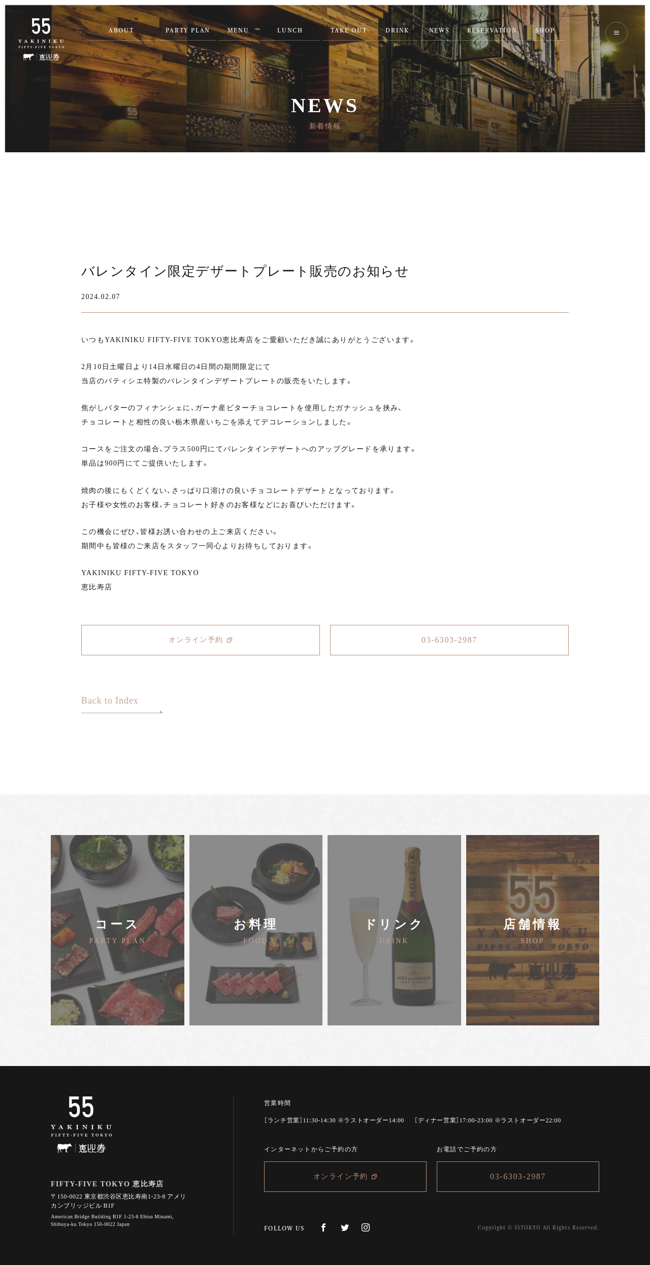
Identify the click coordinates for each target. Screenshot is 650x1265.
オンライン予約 (201, 640)
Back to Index (110, 701)
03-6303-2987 (449, 640)
